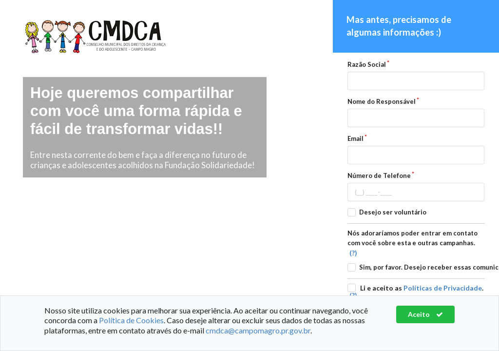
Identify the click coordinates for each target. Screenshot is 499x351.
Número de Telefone (379, 175)
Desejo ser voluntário (392, 212)
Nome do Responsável (381, 101)
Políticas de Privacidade (442, 288)
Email (355, 138)
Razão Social (366, 64)
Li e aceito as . (421, 288)
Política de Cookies (131, 320)
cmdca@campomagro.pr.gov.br (258, 330)
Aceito (425, 314)
